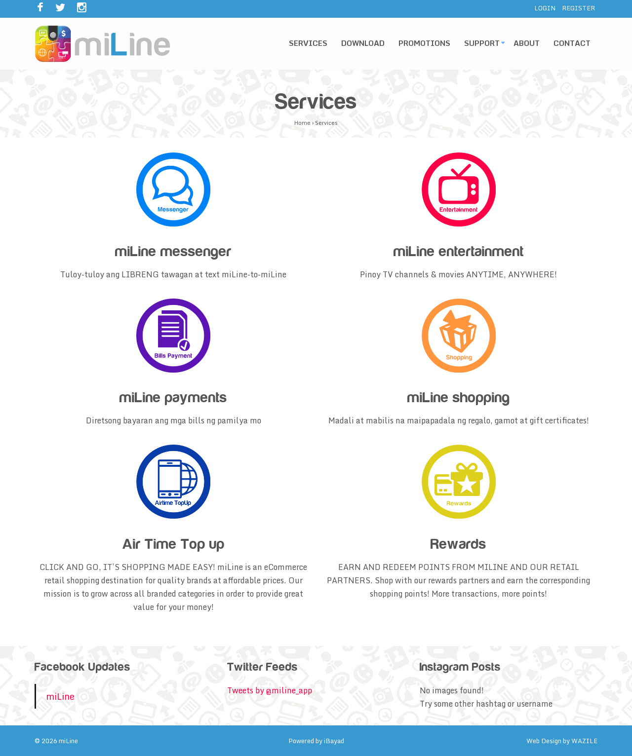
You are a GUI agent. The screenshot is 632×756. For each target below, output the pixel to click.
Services (308, 43)
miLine (60, 696)
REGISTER (578, 7)
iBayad (334, 740)
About (527, 43)
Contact (572, 43)
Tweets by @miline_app (269, 690)
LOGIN (544, 7)
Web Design (543, 740)
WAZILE (584, 740)
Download (363, 43)
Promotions (424, 43)
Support (482, 43)
